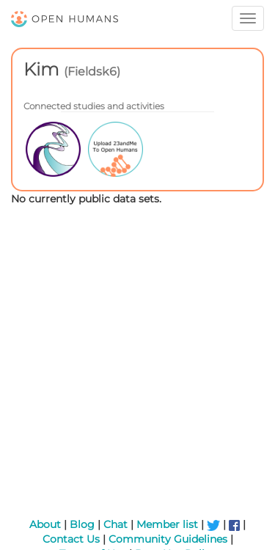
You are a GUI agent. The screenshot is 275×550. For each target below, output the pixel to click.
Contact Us (71, 539)
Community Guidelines (168, 539)
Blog (82, 524)
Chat (115, 524)
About (45, 524)
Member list (167, 524)
